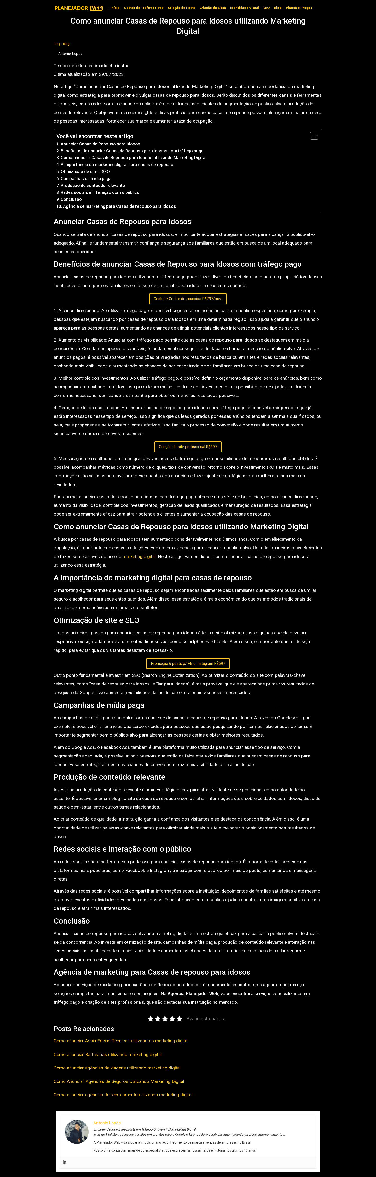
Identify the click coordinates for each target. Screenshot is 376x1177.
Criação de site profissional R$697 (188, 446)
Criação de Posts (181, 8)
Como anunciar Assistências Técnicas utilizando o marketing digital (121, 1041)
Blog (278, 8)
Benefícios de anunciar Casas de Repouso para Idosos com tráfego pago (132, 150)
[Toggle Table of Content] (311, 136)
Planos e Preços (299, 8)
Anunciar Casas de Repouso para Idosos (100, 143)
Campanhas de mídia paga (86, 178)
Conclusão (71, 199)
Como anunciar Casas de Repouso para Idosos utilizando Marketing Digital (133, 157)
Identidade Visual (244, 8)
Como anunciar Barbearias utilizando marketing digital (108, 1054)
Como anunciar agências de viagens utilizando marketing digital (117, 1068)
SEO (266, 8)
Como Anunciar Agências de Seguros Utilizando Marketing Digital (119, 1081)
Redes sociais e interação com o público (100, 192)
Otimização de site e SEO (85, 171)
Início (115, 8)
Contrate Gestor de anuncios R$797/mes (188, 298)
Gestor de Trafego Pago (144, 8)
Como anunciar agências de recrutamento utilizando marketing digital (123, 1095)
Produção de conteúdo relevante (93, 185)
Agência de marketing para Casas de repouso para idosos (119, 206)
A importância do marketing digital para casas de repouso (117, 164)
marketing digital (139, 556)
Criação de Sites (213, 8)
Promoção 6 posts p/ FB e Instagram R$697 (188, 663)
